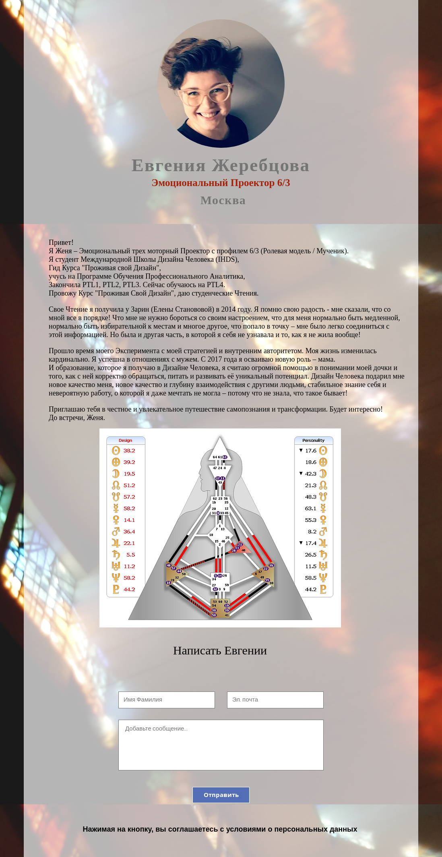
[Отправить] (221, 795)
